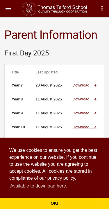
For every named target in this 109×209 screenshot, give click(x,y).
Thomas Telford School (60, 9)
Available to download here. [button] (38, 185)
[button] (8, 8)
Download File (85, 85)
